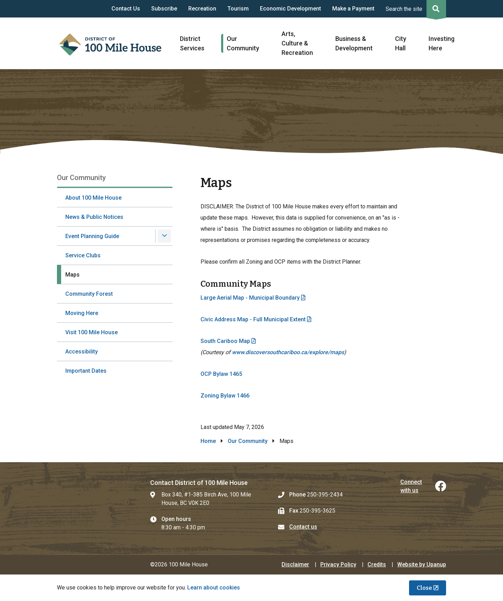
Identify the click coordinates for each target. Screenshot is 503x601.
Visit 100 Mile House (91, 332)
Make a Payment (353, 8)
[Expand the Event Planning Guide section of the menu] (164, 235)
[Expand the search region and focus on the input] (414, 8)
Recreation (202, 8)
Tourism (238, 8)
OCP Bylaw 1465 (221, 374)
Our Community (248, 441)
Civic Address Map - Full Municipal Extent (253, 319)
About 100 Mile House (93, 197)
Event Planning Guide (92, 236)
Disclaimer (295, 564)
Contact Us (125, 8)
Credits (376, 564)
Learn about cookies (213, 587)
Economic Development (290, 8)
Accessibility (81, 351)
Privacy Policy (338, 564)
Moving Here (81, 313)
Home (208, 441)
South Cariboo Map (225, 341)
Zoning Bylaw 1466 (225, 395)
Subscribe (164, 8)
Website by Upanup (421, 564)
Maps (72, 274)
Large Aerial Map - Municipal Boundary (250, 297)
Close (424, 588)
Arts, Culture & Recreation (297, 43)
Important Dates (86, 370)
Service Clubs (83, 255)
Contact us (303, 526)
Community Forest (89, 294)
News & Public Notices (94, 217)
